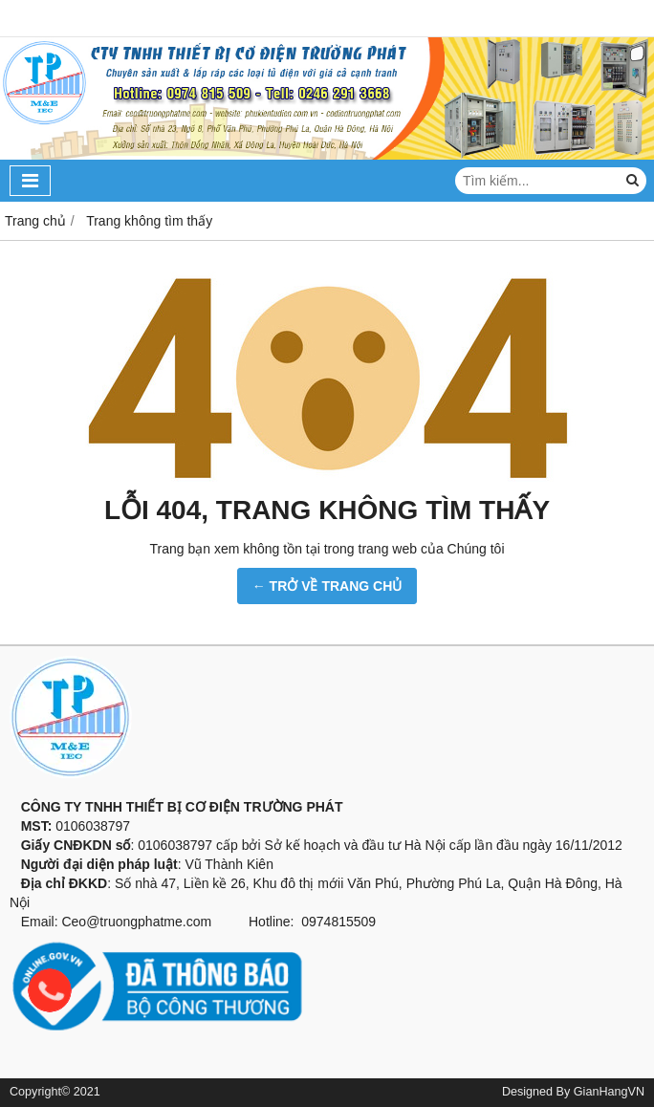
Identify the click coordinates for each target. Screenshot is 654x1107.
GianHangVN (609, 1091)
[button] (327, 787)
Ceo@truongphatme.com (136, 921)
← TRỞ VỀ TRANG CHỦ (327, 586)
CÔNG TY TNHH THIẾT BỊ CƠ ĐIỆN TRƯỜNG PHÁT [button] (176, 806)
